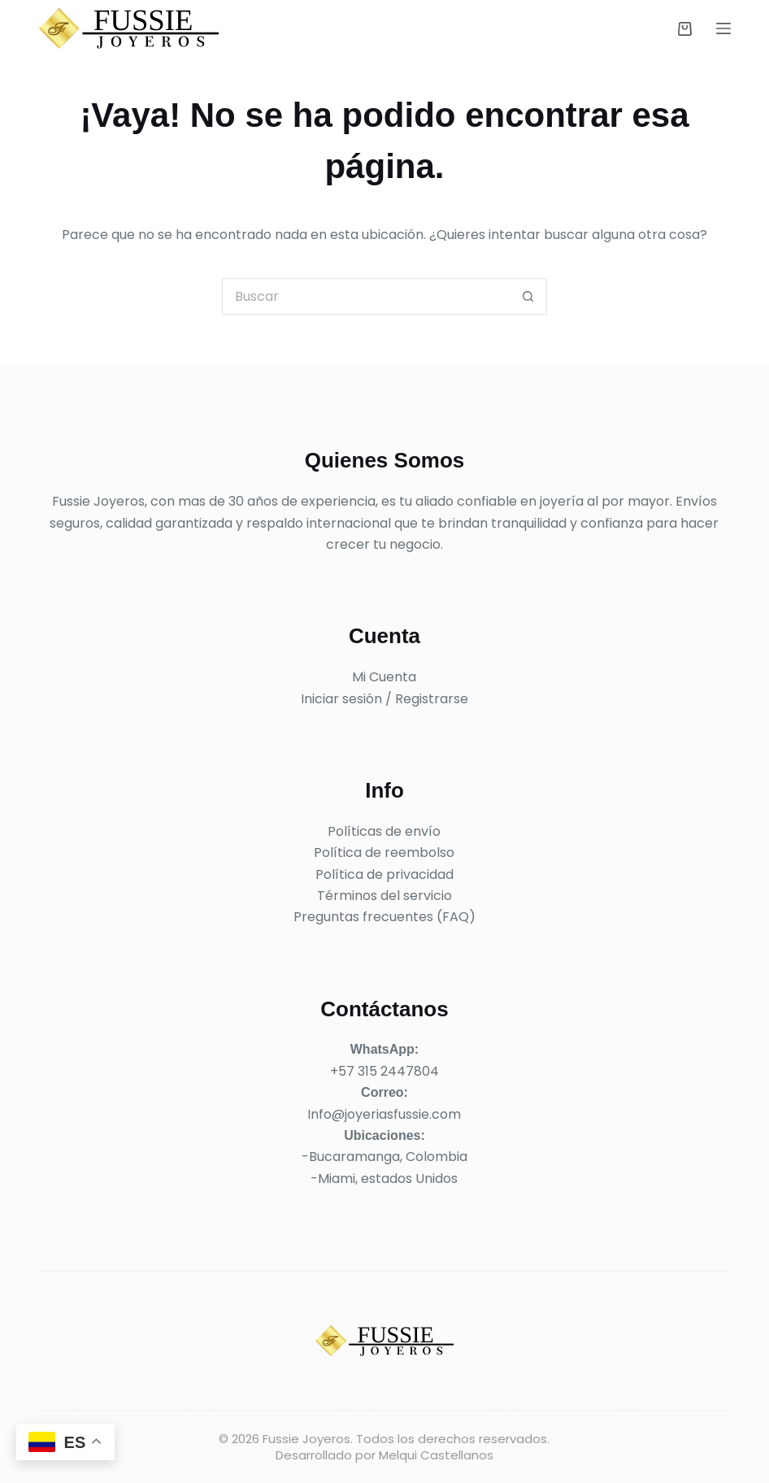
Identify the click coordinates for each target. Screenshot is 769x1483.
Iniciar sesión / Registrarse (384, 698)
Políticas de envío (384, 831)
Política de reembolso (384, 852)
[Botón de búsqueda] (528, 296)
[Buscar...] (366, 296)
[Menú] (723, 28)
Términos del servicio (384, 895)
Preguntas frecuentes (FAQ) (384, 916)
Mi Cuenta (384, 677)
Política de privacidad (384, 874)
